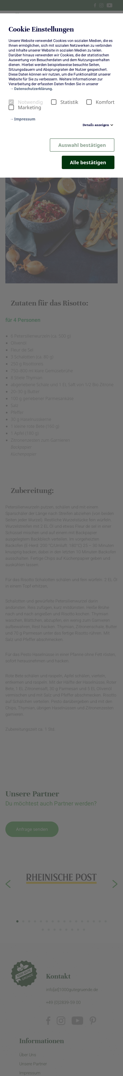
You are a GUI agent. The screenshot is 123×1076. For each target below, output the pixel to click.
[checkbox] (11, 102)
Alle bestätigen (88, 162)
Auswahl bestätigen (82, 145)
